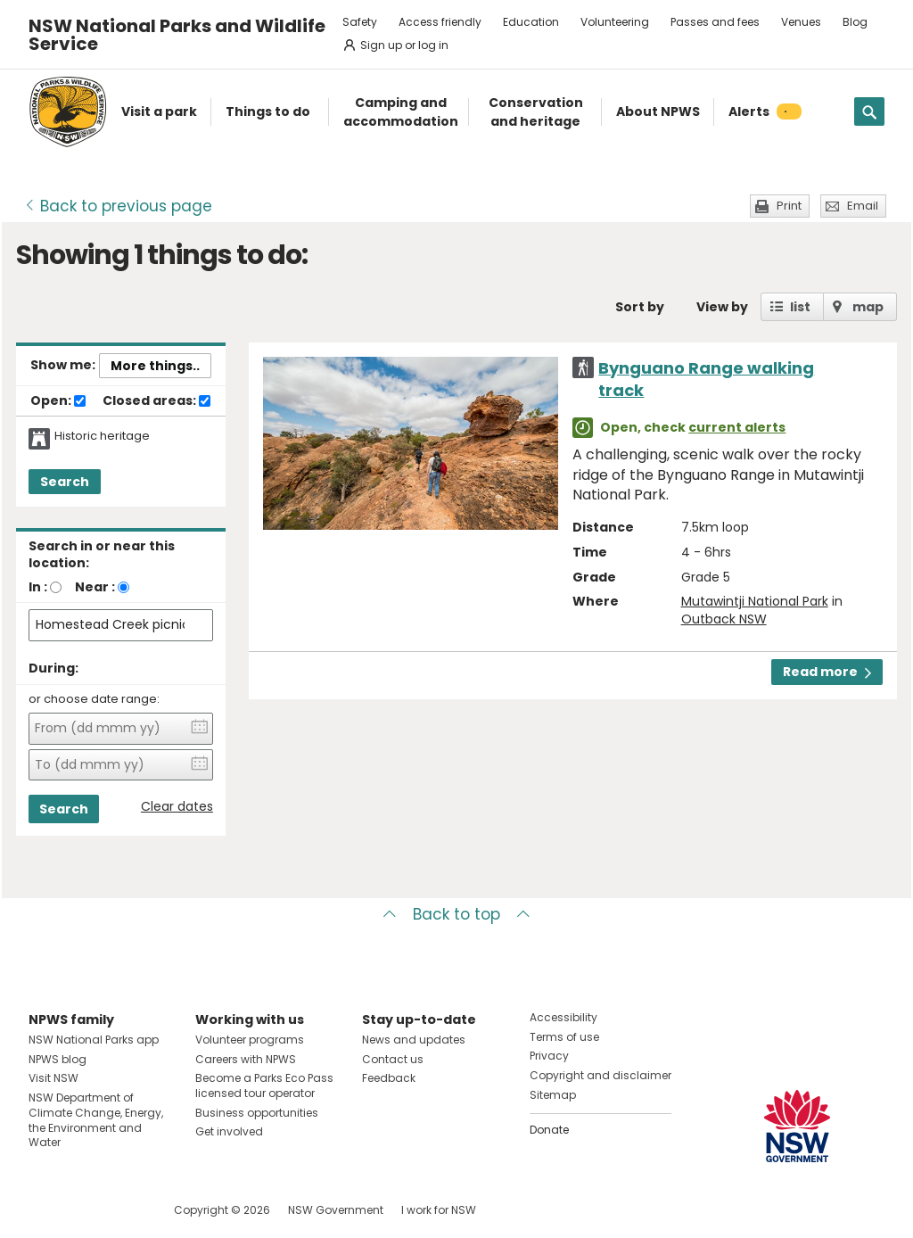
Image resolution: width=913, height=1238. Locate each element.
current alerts (737, 427)
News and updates (413, 1039)
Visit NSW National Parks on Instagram (83, 1209)
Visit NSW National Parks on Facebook (45, 1209)
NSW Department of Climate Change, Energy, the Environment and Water (96, 1120)
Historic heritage (102, 436)
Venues (801, 21)
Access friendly (440, 21)
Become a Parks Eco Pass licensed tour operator (264, 1085)
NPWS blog (57, 1059)
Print (789, 205)
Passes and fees (715, 21)
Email (862, 205)
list (800, 307)
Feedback (388, 1077)
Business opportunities (256, 1112)
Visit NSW (53, 1077)
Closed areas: (156, 401)
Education (531, 21)
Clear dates (177, 806)
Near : (95, 587)
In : (38, 587)
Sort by (639, 307)
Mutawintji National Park (754, 601)
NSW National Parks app (94, 1039)
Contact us (393, 1059)
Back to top (456, 914)
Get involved (229, 1131)
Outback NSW (724, 619)
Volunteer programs (249, 1039)
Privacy (549, 1055)
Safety (359, 21)
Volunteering (614, 21)
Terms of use (564, 1036)
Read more (827, 672)
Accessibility (563, 1017)
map (868, 307)
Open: (58, 401)
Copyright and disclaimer (600, 1075)
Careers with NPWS (245, 1059)
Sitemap (553, 1094)
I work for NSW (438, 1209)
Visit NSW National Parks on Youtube (121, 1209)
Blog (855, 21)
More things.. (155, 366)
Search (64, 482)
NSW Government (335, 1209)
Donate (549, 1129)
